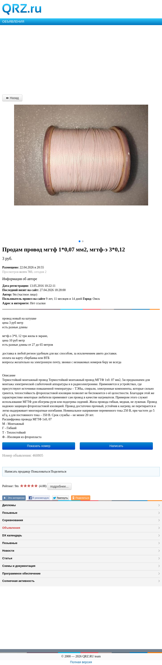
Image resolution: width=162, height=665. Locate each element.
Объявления (11, 527)
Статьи (7, 558)
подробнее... (59, 486)
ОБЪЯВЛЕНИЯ (13, 21)
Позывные (9, 512)
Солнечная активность (18, 581)
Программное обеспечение (21, 573)
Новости (8, 550)
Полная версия (81, 662)
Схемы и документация (18, 566)
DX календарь (12, 535)
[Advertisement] (81, 58)
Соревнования (12, 520)
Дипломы (9, 505)
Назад (12, 98)
